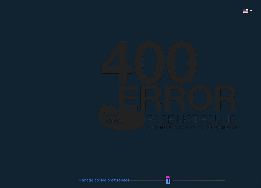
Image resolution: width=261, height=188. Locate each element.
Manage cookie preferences (103, 180)
